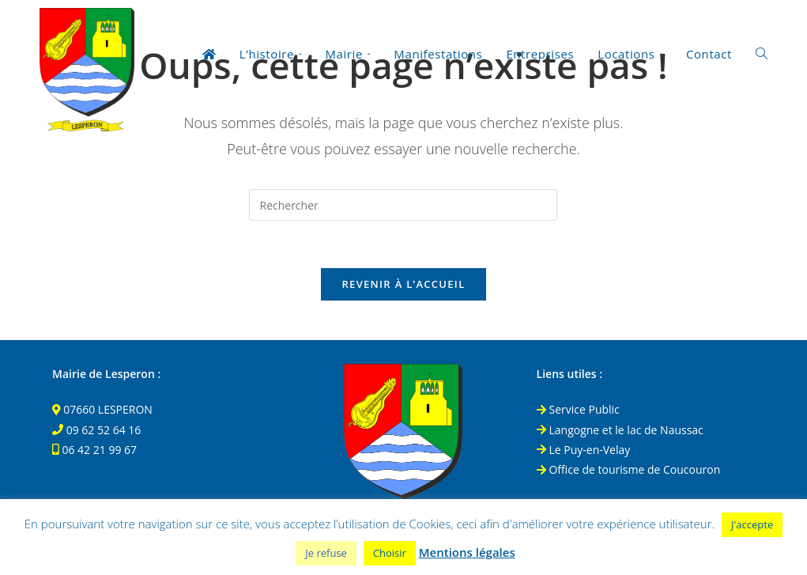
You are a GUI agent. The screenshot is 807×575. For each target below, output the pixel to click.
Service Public (578, 409)
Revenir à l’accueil (403, 284)
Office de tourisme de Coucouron (629, 469)
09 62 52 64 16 (103, 429)
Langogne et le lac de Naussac (620, 429)
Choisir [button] (389, 553)
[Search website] (761, 54)
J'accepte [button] (752, 524)
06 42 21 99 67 (99, 449)
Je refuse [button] (326, 553)
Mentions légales (467, 552)
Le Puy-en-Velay (584, 449)
